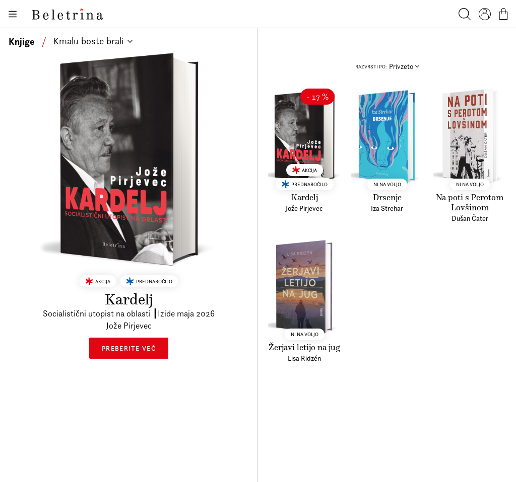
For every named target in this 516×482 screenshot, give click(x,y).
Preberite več (129, 341)
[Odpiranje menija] (12, 14)
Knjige (22, 41)
